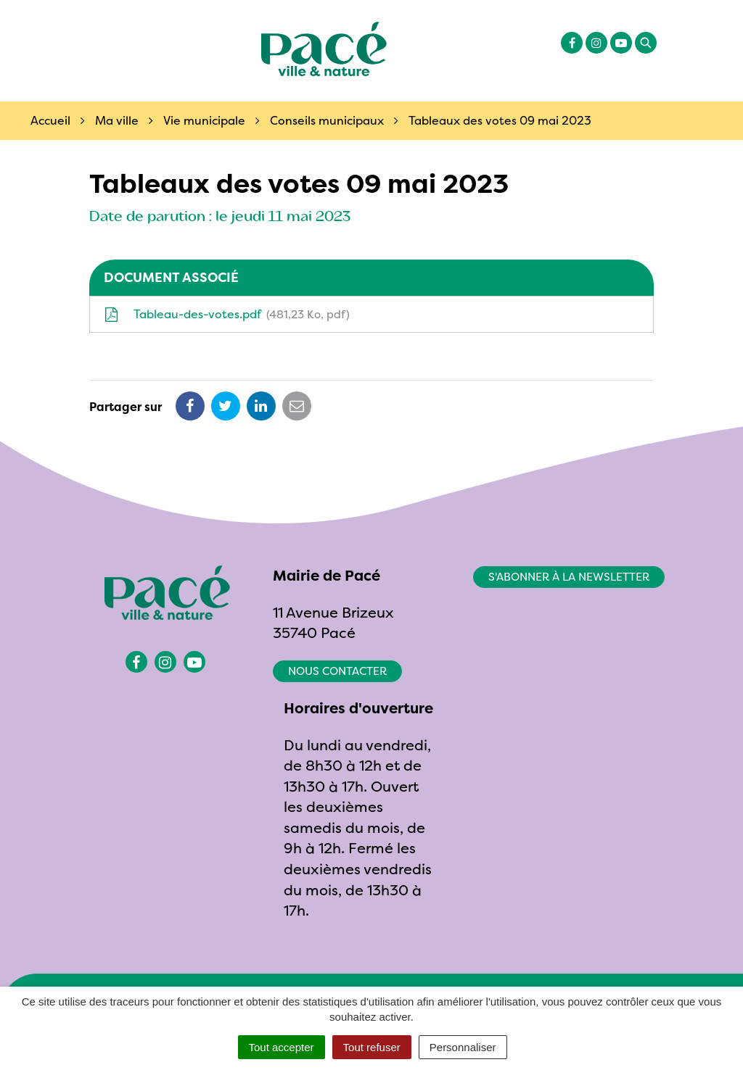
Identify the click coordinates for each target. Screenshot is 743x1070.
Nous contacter (337, 671)
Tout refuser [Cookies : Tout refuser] (372, 1047)
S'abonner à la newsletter (568, 576)
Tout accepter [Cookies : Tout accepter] (281, 1047)
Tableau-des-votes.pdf (227, 314)
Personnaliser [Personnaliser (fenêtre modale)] (463, 1047)
